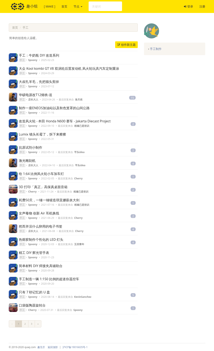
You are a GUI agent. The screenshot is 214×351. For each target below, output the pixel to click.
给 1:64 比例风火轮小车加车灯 (41, 173)
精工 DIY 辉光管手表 (34, 252)
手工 (25, 27)
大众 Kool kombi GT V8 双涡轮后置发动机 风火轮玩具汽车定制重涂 (69, 68)
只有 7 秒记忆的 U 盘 (34, 292)
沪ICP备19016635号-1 (75, 347)
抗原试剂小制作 (30, 147)
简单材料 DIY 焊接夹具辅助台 (40, 266)
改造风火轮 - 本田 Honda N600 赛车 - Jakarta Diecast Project (65, 121)
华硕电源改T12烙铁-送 (35, 95)
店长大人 (33, 99)
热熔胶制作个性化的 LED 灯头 (41, 239)
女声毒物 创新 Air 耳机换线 (39, 213)
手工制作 (156, 49)
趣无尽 (41, 347)
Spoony (32, 60)
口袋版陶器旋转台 (32, 305)
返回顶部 (53, 347)
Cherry (32, 191)
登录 (188, 6)
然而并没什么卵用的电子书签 (40, 226)
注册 (202, 6)
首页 (64, 6)
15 (132, 98)
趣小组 (24, 6)
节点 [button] (78, 6)
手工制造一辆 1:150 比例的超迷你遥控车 (49, 279)
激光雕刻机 (27, 160)
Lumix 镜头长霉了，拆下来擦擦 (42, 134)
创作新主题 (126, 45)
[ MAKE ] (49, 6)
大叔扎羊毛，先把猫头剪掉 (39, 81)
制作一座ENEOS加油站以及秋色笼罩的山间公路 (54, 108)
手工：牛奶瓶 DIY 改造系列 (39, 55)
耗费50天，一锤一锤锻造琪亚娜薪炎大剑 (49, 200)
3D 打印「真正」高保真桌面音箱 (43, 187)
